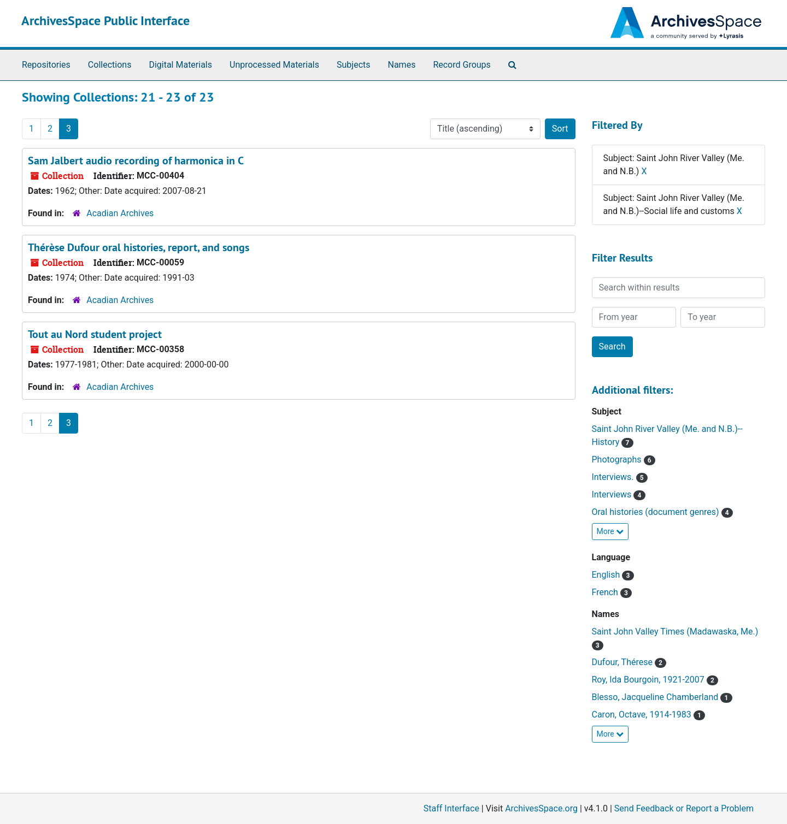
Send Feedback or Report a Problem (684, 808)
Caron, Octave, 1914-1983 (643, 714)
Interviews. (614, 477)
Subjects (353, 65)
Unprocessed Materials (274, 65)
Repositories (46, 65)
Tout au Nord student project (95, 334)
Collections (110, 65)
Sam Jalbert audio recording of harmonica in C (136, 160)
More (610, 531)
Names (402, 65)
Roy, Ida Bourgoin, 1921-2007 (649, 679)
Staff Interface (451, 808)
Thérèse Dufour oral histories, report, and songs (138, 247)
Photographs (618, 459)
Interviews (613, 494)
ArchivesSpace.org (541, 808)
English (607, 575)
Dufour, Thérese (623, 662)
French (606, 592)
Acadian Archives (120, 213)
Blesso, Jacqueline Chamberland (656, 697)
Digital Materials (180, 65)
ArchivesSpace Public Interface (105, 20)
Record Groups (461, 65)
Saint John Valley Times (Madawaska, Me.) (675, 631)
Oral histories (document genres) (656, 512)
